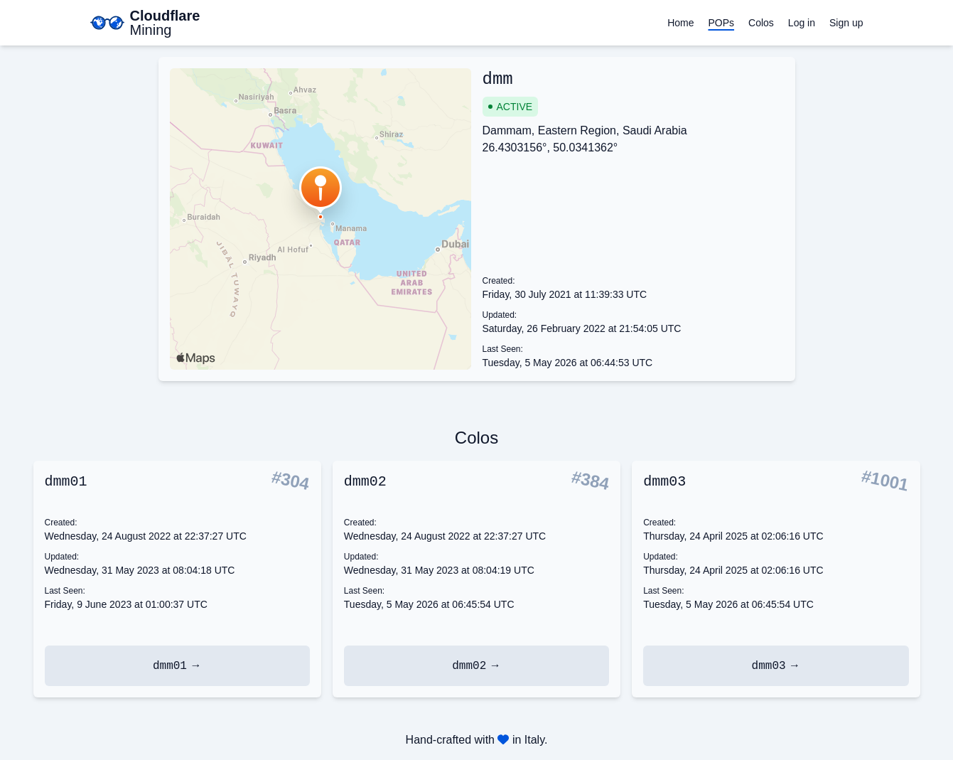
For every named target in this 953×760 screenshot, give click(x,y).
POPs (721, 22)
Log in (801, 22)
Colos (761, 22)
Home (680, 22)
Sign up (846, 22)
